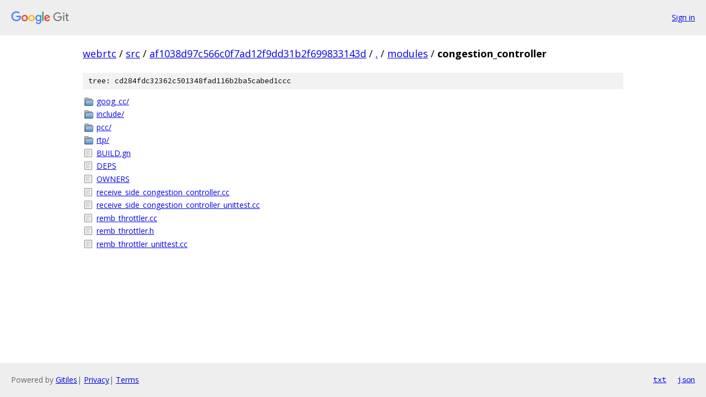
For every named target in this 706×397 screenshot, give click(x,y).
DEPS (106, 165)
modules (407, 53)
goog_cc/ (113, 101)
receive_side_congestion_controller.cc (163, 192)
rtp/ (103, 140)
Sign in (683, 17)
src (133, 53)
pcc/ (104, 127)
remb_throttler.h (125, 231)
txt (659, 379)
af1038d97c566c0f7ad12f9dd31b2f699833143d (257, 53)
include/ (110, 114)
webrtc (99, 53)
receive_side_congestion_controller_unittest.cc (178, 205)
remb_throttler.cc (127, 218)
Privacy (96, 379)
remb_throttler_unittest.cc (142, 244)
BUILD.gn (114, 153)
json (686, 379)
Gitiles (66, 379)
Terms (127, 379)
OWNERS (113, 179)
